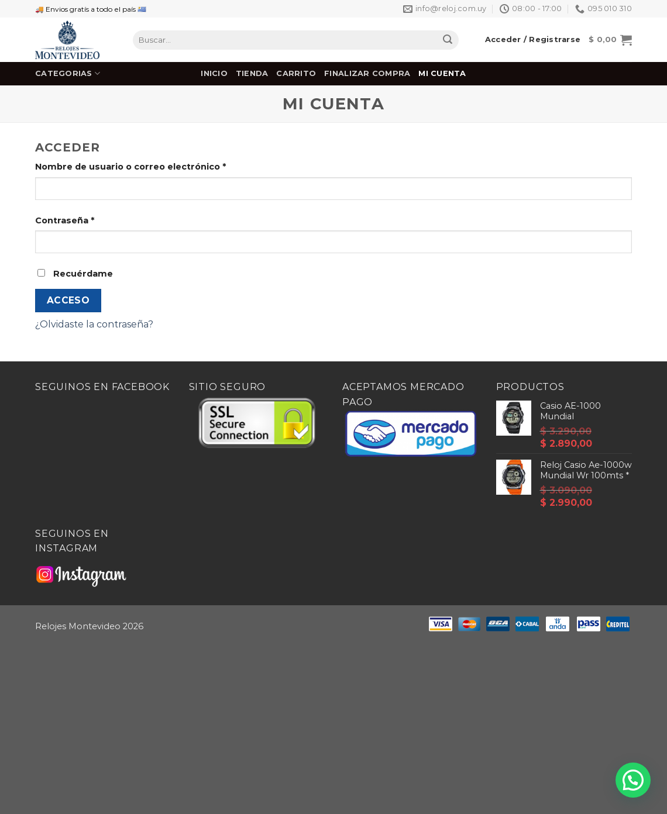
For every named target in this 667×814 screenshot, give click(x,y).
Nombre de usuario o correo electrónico (130, 166)
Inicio (214, 73)
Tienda (252, 73)
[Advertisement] (333, 728)
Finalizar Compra (367, 73)
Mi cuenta (442, 73)
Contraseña (64, 220)
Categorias (67, 73)
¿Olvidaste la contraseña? (94, 324)
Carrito (296, 73)
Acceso (68, 300)
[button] (633, 780)
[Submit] (448, 40)
